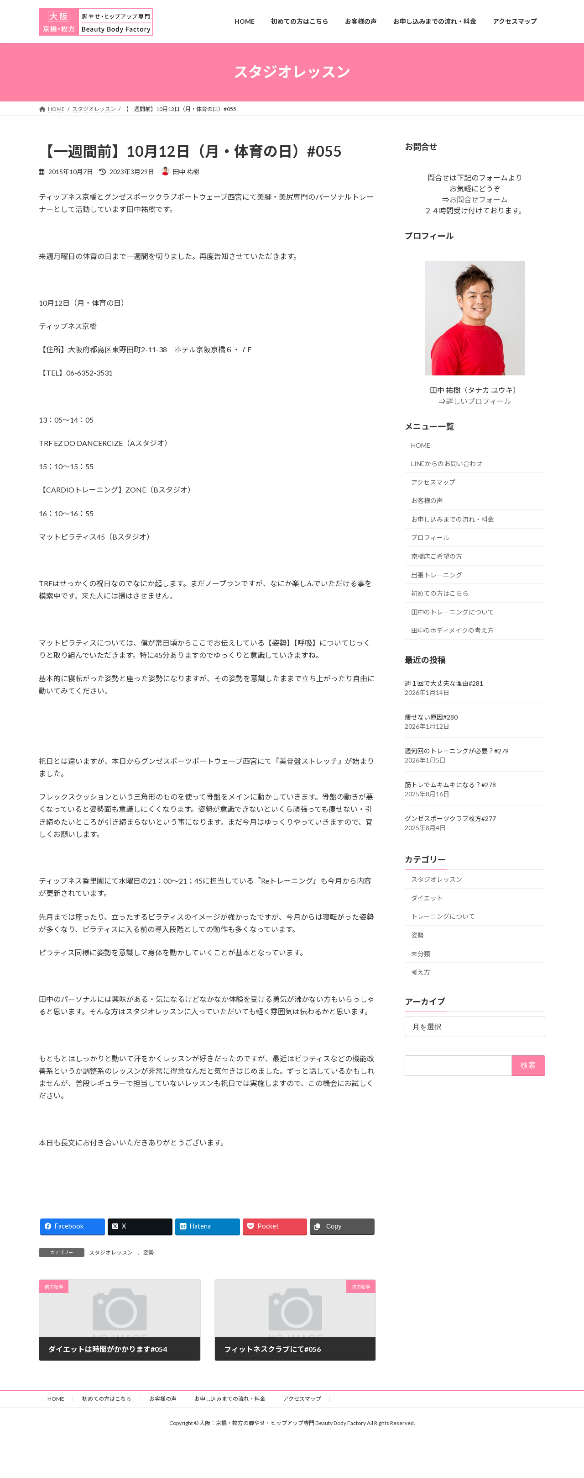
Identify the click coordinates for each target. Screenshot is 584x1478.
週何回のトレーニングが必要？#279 (457, 751)
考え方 (420, 972)
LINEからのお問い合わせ (446, 463)
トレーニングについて (443, 916)
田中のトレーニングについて (452, 611)
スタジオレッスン (111, 1252)
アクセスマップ (433, 482)
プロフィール (430, 537)
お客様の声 (427, 500)
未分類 (420, 953)
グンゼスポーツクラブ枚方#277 (450, 818)
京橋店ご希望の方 (436, 556)
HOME (420, 445)
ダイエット (427, 897)
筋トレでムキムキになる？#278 (450, 785)
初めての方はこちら (440, 593)
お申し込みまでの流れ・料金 (452, 519)
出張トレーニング (436, 574)
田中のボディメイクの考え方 (452, 630)
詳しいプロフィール (478, 401)
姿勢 (148, 1252)
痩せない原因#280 (431, 717)
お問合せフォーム (478, 199)
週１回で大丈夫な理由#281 (444, 683)
